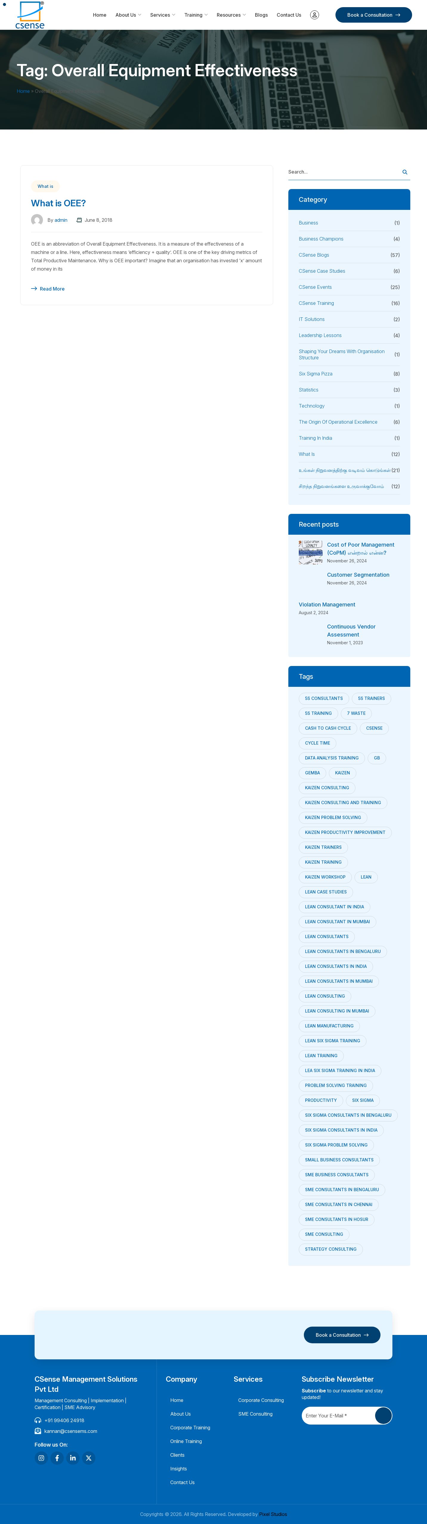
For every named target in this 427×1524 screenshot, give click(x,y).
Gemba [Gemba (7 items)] (312, 772)
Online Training (186, 1441)
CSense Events (315, 287)
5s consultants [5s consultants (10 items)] (324, 698)
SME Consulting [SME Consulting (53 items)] (324, 1234)
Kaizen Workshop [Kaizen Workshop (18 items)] (325, 876)
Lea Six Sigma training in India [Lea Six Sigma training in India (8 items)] (340, 1070)
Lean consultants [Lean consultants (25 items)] (327, 936)
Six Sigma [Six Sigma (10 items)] (363, 1100)
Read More (52, 289)
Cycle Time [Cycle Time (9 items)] (317, 742)
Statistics (308, 390)
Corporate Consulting (261, 1400)
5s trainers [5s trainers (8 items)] (371, 698)
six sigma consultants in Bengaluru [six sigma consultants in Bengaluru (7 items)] (348, 1115)
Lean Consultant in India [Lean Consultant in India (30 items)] (334, 906)
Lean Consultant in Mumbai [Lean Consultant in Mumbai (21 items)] (337, 921)
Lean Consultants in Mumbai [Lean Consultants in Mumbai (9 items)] (339, 981)
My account (314, 14)
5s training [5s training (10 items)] (318, 713)
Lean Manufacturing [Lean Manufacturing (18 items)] (329, 1025)
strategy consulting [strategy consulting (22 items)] (331, 1249)
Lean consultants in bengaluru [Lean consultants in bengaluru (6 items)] (343, 951)
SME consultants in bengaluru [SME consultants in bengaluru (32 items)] (342, 1189)
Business (308, 223)
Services (160, 15)
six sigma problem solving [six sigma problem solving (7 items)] (336, 1144)
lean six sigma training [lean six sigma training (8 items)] (332, 1040)
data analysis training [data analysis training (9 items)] (332, 757)
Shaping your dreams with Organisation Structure (342, 354)
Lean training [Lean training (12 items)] (321, 1055)
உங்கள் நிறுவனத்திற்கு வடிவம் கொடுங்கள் (345, 470)
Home (99, 15)
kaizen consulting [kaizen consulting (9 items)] (327, 787)
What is (45, 186)
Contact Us (289, 15)
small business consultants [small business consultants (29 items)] (339, 1159)
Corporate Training (190, 1428)
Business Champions (321, 239)
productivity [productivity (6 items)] (321, 1100)
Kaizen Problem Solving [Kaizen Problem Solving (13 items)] (333, 817)
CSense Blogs (314, 255)
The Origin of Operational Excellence (338, 422)
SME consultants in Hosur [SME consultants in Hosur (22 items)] (336, 1219)
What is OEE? (58, 203)
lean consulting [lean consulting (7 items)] (325, 996)
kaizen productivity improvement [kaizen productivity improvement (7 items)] (345, 832)
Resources (229, 15)
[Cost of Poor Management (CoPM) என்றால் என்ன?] (311, 552)
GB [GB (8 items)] (377, 757)
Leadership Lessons (320, 335)
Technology (312, 406)
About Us (125, 15)
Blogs (261, 15)
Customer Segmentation (358, 575)
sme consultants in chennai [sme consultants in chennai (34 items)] (338, 1204)
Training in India (315, 438)
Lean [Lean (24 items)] (366, 876)
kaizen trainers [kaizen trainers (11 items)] (323, 847)
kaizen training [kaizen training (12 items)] (323, 862)
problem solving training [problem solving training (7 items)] (336, 1085)
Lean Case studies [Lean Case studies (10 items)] (326, 891)
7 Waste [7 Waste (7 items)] (356, 713)
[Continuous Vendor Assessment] (311, 634)
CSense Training (316, 303)
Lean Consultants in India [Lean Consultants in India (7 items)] (336, 966)
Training (193, 15)
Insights (178, 1469)
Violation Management (327, 604)
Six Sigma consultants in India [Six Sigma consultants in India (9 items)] (341, 1130)
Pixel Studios (273, 1514)
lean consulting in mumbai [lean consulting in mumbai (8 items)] (337, 1010)
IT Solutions (312, 319)
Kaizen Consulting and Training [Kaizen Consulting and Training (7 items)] (343, 802)
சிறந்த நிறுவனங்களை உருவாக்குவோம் (341, 486)
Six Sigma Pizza (315, 374)
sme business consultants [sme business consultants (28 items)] (337, 1174)
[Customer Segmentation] (311, 583)
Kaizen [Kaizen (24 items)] (342, 772)
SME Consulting (255, 1414)
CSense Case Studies (322, 271)
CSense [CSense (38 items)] (374, 728)
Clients (177, 1455)
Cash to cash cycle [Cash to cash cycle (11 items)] (328, 728)
